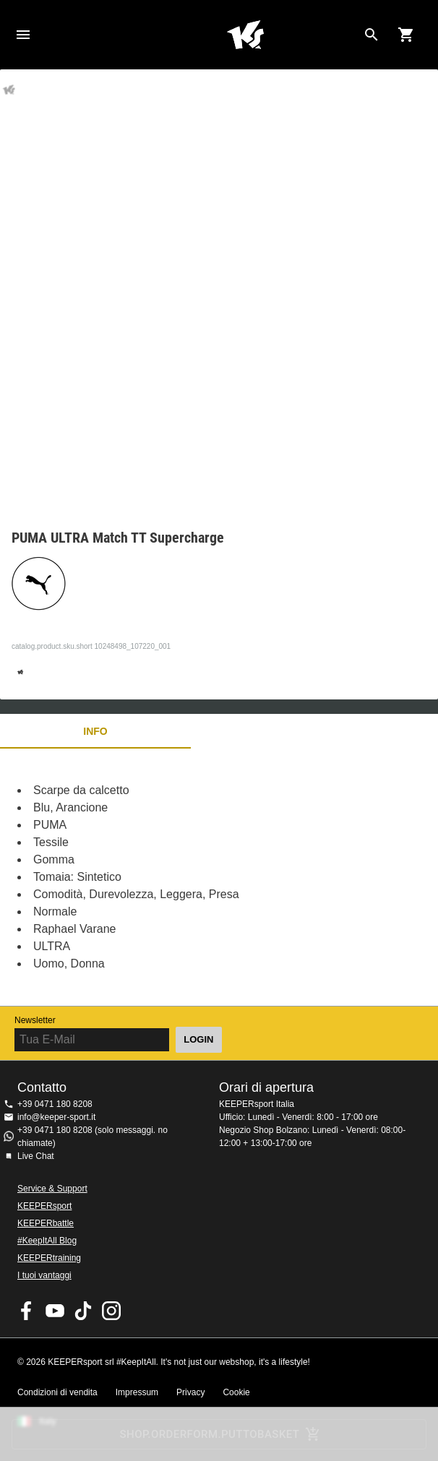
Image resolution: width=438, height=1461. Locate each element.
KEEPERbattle (45, 1223)
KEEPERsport (44, 1206)
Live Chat (35, 1156)
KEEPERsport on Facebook (26, 1310)
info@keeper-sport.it (56, 1117)
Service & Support (52, 1189)
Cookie (236, 1392)
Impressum (137, 1392)
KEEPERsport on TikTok (83, 1310)
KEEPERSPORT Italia (245, 34)
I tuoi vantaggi (44, 1275)
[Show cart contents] (406, 34)
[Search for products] (371, 34)
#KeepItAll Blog (47, 1241)
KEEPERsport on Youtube (55, 1310)
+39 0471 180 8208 (55, 1104)
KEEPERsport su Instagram (111, 1310)
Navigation (23, 34)
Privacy (190, 1392)
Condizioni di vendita (57, 1392)
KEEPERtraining (49, 1258)
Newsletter (35, 1020)
